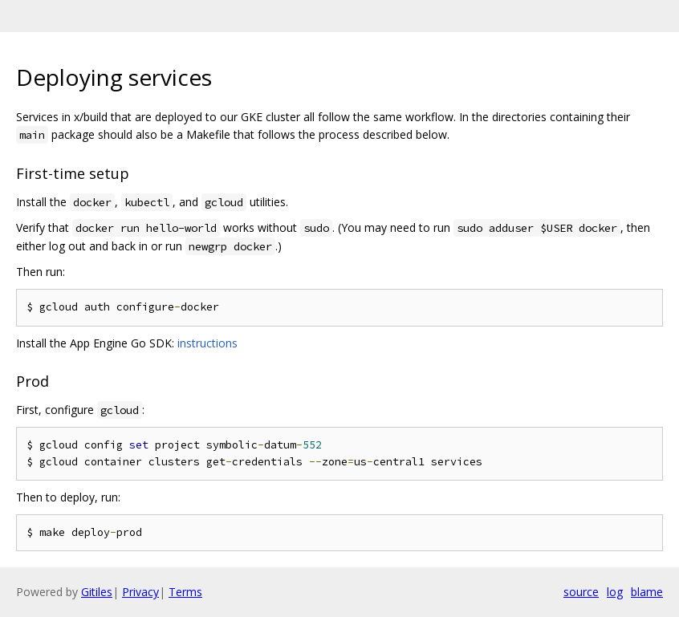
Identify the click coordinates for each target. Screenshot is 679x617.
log (615, 591)
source (581, 591)
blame (647, 591)
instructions (207, 343)
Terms (185, 591)
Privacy (140, 591)
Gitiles (96, 591)
